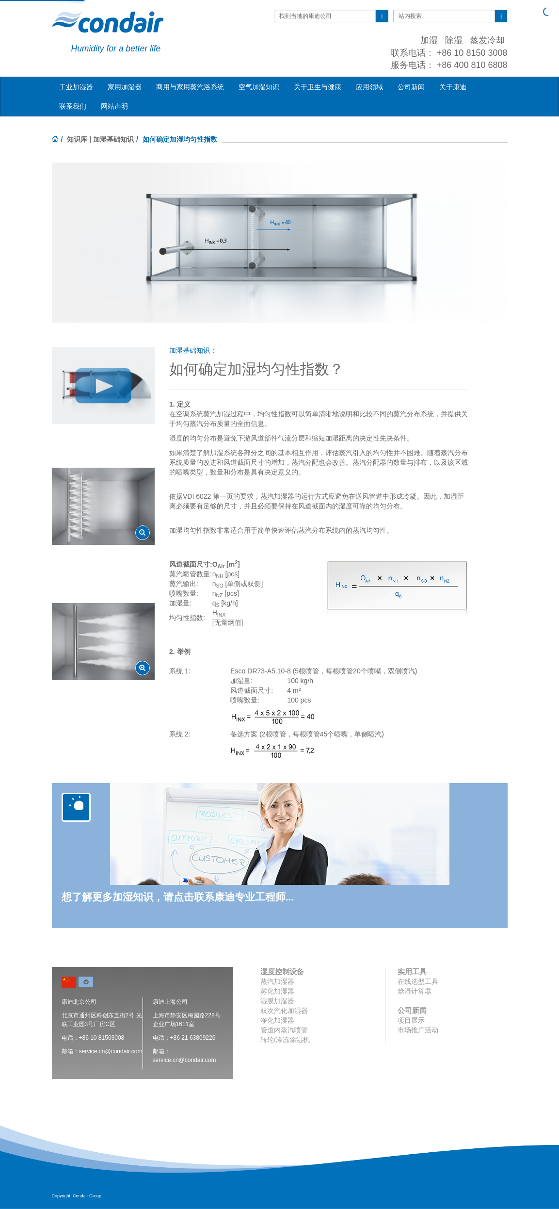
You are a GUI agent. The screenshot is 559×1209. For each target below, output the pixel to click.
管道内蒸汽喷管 (284, 1030)
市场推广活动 (418, 1030)
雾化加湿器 (277, 991)
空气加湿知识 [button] (259, 87)
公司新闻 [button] (411, 87)
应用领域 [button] (369, 87)
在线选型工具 (418, 981)
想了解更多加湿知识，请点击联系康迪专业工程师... (178, 896)
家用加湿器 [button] (125, 87)
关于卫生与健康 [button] (317, 87)
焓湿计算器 (414, 991)
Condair (107, 22)
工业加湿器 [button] (76, 87)
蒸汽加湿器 (277, 981)
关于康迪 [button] (452, 87)
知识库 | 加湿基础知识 (100, 139)
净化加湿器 (277, 1020)
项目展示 (411, 1020)
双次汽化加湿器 (284, 1010)
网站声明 (114, 106)
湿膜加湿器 (277, 1001)
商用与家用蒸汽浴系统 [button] (190, 87)
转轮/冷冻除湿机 (285, 1040)
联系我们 (72, 106)
